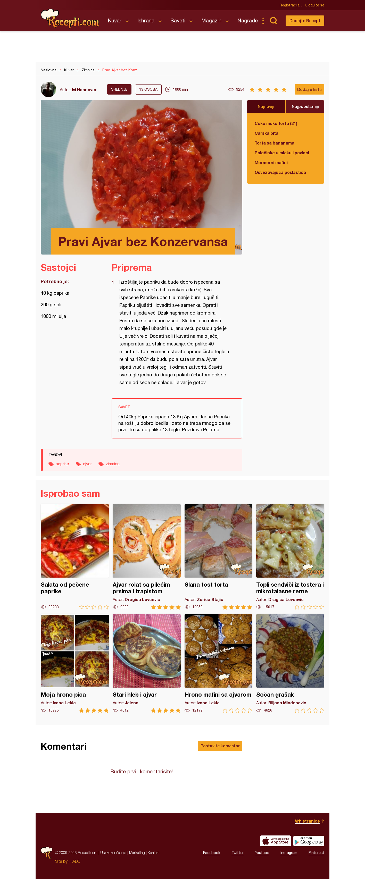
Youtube (262, 853)
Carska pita (266, 133)
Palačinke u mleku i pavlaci (282, 152)
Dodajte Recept (304, 20)
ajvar (87, 463)
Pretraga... (273, 20)
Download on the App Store (275, 840)
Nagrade (247, 20)
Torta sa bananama (274, 142)
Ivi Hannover (84, 89)
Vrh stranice (307, 820)
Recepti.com (70, 19)
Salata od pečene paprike (75, 557)
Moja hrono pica (75, 663)
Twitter (237, 853)
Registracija (290, 5)
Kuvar (114, 20)
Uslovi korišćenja (113, 852)
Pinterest (316, 853)
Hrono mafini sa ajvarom (219, 663)
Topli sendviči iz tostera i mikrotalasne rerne (290, 557)
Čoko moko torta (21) (276, 123)
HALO (75, 861)
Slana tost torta (219, 557)
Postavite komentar (220, 745)
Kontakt (154, 852)
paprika (62, 463)
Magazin (211, 20)
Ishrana (145, 20)
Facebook (211, 853)
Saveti (177, 20)
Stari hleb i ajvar (147, 663)
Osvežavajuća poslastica (280, 172)
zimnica (113, 463)
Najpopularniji (305, 106)
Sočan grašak (290, 663)
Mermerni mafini (271, 162)
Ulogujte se (314, 5)
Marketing (137, 852)
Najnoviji (266, 106)
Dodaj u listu (309, 89)
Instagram (288, 853)
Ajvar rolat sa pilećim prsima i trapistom (147, 557)
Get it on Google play (308, 840)
